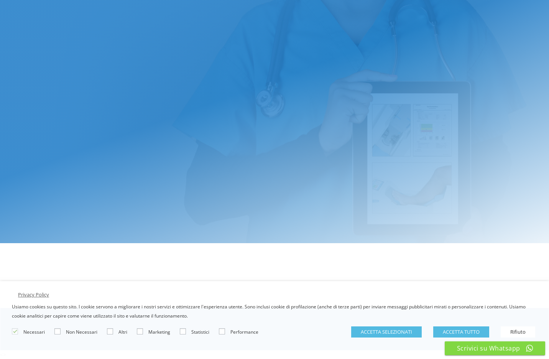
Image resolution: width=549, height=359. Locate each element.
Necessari (34, 332)
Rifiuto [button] (518, 331)
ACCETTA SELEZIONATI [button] (386, 331)
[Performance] (222, 331)
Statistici (200, 332)
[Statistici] (183, 331)
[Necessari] (15, 331)
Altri (122, 332)
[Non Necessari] (57, 331)
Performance (244, 332)
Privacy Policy (33, 294)
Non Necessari (81, 332)
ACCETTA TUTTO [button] (461, 331)
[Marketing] (140, 331)
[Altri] (110, 331)
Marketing (159, 332)
